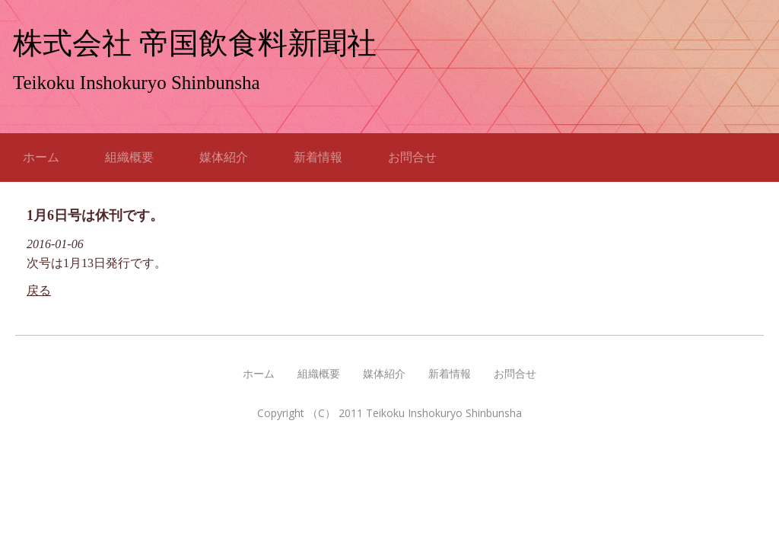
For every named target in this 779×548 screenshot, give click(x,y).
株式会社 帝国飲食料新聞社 (195, 43)
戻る (39, 290)
